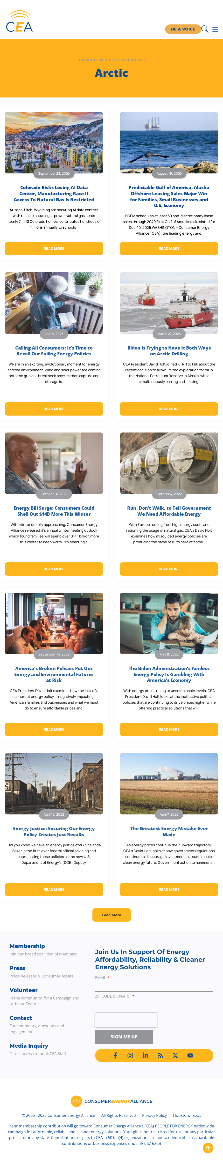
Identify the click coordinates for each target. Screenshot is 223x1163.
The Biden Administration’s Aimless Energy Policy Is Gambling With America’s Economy (169, 674)
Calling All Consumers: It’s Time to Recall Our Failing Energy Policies (53, 351)
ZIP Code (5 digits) (113, 996)
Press (17, 968)
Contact (21, 1018)
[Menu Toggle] (215, 30)
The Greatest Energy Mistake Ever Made (169, 831)
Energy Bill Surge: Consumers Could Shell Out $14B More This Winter (54, 511)
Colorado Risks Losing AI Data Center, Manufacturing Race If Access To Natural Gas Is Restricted (54, 193)
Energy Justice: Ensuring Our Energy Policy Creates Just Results (54, 831)
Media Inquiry (29, 1046)
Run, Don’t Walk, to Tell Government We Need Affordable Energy (169, 511)
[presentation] (126, 1020)
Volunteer (24, 990)
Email (101, 978)
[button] (111, 915)
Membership (27, 946)
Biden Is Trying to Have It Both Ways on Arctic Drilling (169, 351)
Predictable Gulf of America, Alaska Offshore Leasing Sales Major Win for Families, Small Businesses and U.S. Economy (169, 196)
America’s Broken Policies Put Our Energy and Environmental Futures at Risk (54, 674)
